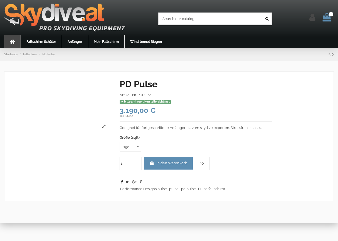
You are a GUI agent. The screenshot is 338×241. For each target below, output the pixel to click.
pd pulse (188, 189)
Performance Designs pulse (143, 189)
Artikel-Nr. (128, 95)
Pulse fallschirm (211, 189)
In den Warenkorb (168, 163)
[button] (41, 41)
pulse (174, 189)
